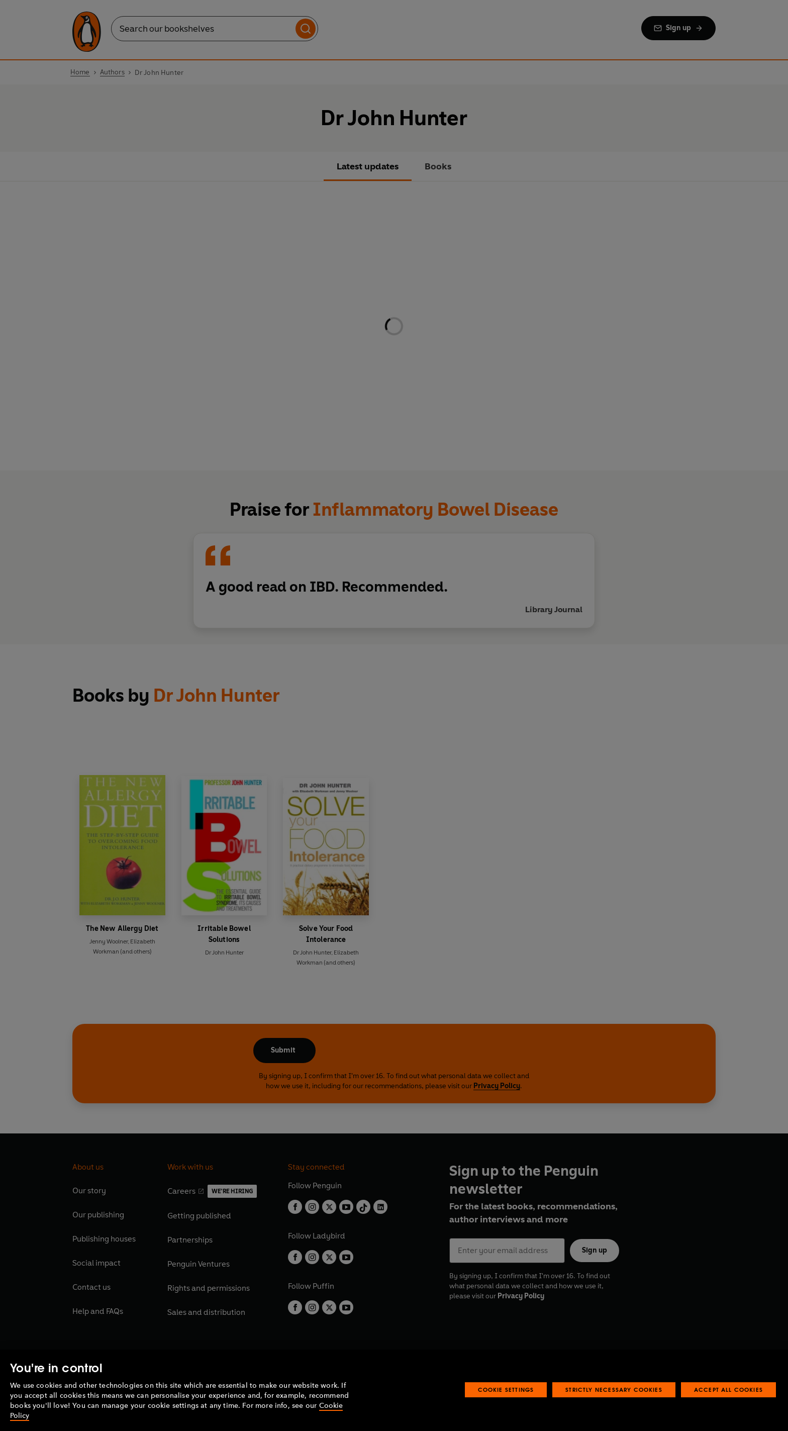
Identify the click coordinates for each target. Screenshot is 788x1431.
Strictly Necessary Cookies (613, 1389)
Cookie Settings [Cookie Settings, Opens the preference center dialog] (506, 1389)
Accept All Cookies (728, 1389)
